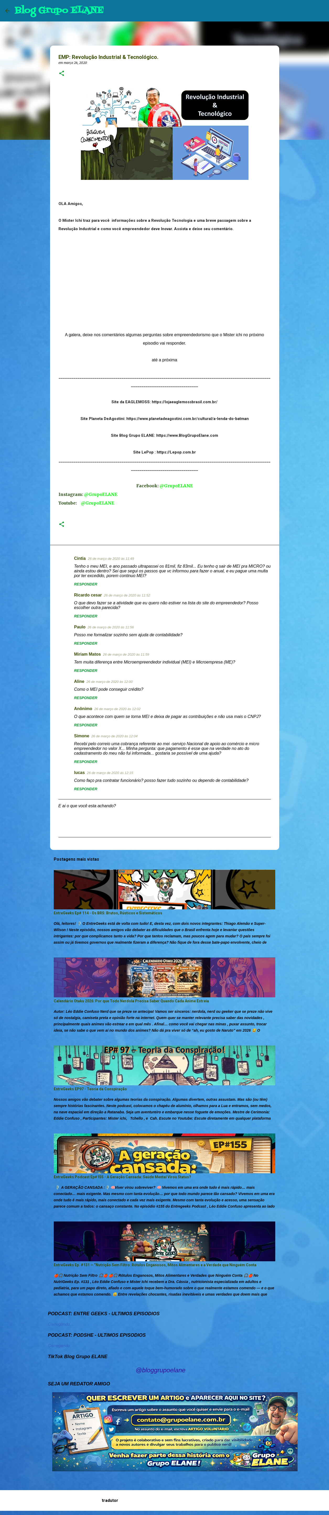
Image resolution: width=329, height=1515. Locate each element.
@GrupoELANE (176, 485)
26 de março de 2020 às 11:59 (126, 654)
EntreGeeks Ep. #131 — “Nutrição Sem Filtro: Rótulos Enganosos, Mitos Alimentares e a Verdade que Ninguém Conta (155, 1265)
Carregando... (61, 1324)
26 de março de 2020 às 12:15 (110, 773)
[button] (61, 73)
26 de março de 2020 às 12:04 (114, 736)
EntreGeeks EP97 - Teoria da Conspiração (90, 1089)
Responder (86, 584)
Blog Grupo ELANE (59, 10)
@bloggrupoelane (161, 1370)
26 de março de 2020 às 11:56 (111, 627)
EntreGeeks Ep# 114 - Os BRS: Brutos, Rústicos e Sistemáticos (108, 913)
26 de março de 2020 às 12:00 (110, 682)
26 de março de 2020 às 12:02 (117, 709)
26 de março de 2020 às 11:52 (127, 595)
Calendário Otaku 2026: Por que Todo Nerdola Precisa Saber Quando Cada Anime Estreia (131, 1001)
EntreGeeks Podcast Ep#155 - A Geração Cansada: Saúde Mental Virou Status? (122, 1177)
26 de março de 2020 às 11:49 (111, 559)
